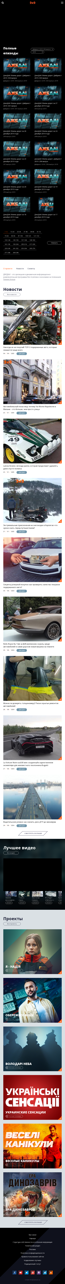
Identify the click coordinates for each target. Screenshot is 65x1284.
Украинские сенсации (26, 1112)
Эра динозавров (20, 1209)
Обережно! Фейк (20, 1015)
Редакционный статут (32, 1264)
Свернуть (54, 243)
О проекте (7, 268)
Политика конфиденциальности (33, 1253)
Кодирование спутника (32, 1260)
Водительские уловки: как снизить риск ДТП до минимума (29, 822)
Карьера (32, 1238)
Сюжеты (31, 268)
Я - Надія (13, 966)
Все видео (11, 853)
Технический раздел (32, 1246)
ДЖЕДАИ (22, 354)
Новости (20, 268)
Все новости (12, 294)
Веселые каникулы (22, 1161)
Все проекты (12, 924)
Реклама (32, 1249)
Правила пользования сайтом (32, 1257)
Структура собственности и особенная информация (32, 1242)
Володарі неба (19, 1064)
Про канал (32, 1235)
